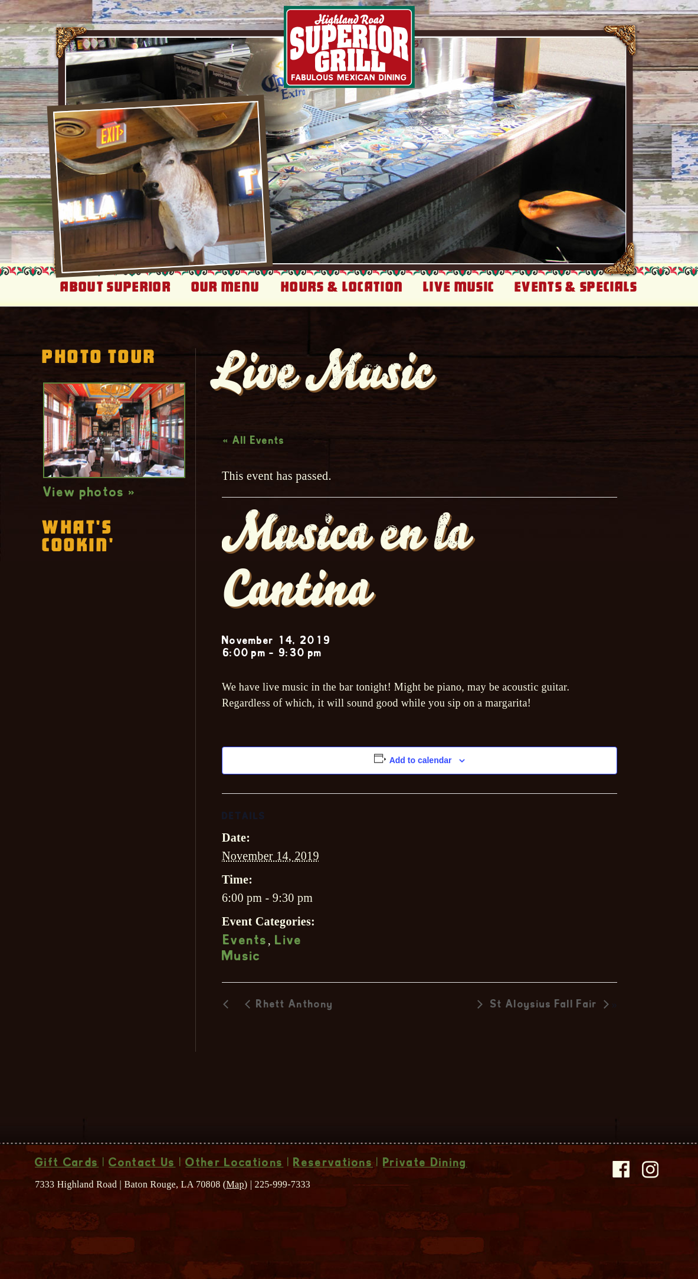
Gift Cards (67, 1164)
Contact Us (142, 1164)
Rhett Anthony (294, 1005)
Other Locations (234, 1164)
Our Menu (225, 287)
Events (245, 941)
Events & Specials (576, 287)
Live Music (458, 287)
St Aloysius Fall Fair (544, 1005)
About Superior (115, 287)
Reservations (333, 1164)
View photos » (89, 493)
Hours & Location (342, 287)
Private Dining (425, 1164)
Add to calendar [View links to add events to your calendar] (420, 760)
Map (235, 1184)
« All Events (254, 441)
